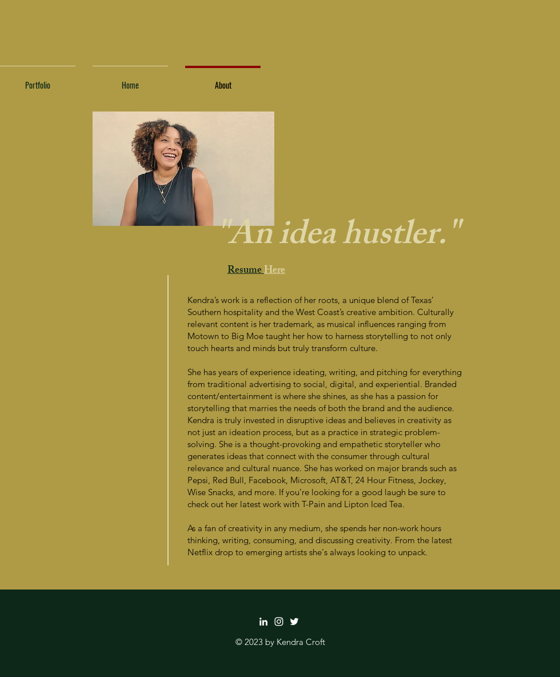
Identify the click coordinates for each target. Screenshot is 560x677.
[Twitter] (294, 621)
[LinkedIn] (263, 621)
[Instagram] (279, 621)
